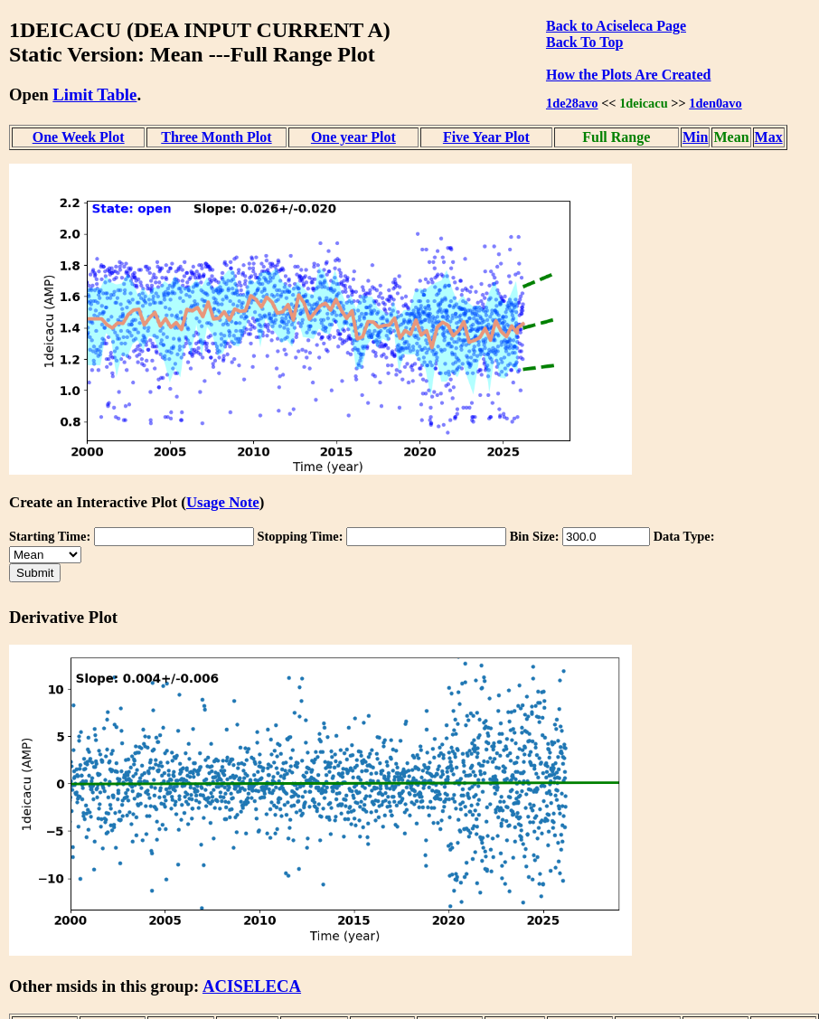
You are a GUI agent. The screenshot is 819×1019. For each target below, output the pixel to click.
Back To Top (584, 42)
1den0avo (715, 103)
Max (769, 137)
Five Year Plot (486, 137)
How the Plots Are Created (628, 74)
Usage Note (222, 502)
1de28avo (572, 103)
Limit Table (94, 94)
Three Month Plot (216, 137)
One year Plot (353, 137)
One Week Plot (79, 137)
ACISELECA (251, 986)
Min (695, 137)
